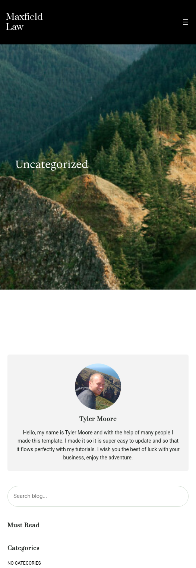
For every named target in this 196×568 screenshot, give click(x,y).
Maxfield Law (24, 22)
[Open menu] (185, 22)
